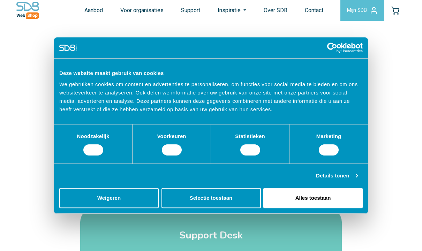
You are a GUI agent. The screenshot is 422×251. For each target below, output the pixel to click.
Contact (308, 11)
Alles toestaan (313, 198)
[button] (393, 12)
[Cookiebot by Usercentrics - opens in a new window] (332, 48)
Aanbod (87, 11)
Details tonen (332, 175)
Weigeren (109, 198)
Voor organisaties (135, 11)
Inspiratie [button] (223, 11)
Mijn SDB (357, 12)
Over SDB (269, 11)
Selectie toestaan (211, 198)
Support (184, 11)
